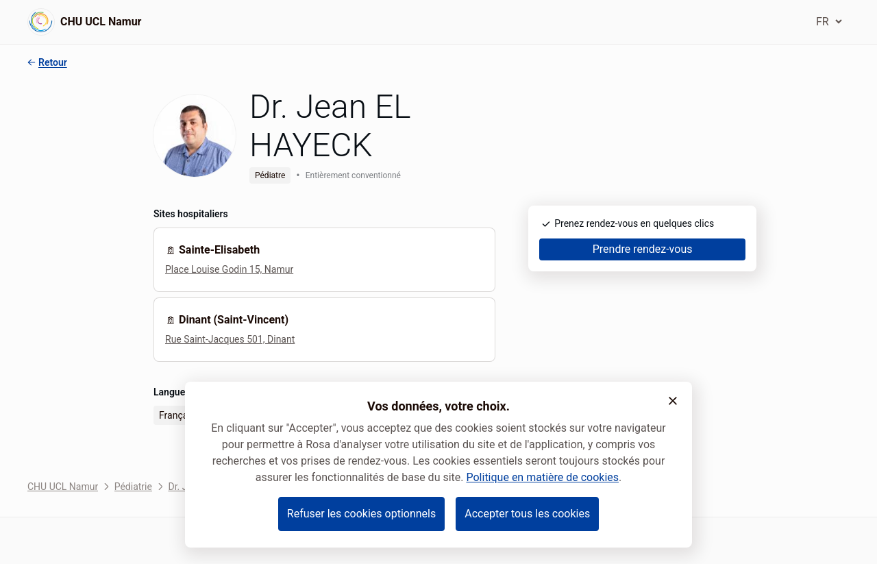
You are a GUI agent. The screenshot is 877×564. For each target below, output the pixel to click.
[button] (673, 401)
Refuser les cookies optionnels (361, 513)
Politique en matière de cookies (542, 477)
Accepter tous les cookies (527, 513)
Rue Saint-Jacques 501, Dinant (230, 339)
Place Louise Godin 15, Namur (229, 269)
